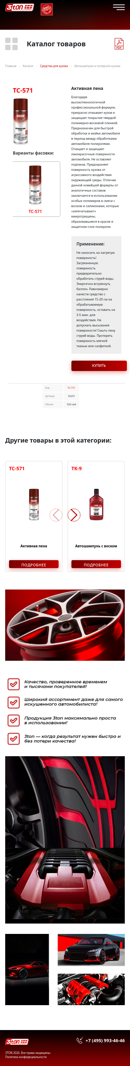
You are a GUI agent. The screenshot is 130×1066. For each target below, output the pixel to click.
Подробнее (33, 564)
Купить (99, 365)
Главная (10, 66)
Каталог (28, 66)
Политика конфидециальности (25, 1057)
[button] (74, 515)
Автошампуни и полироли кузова (97, 66)
